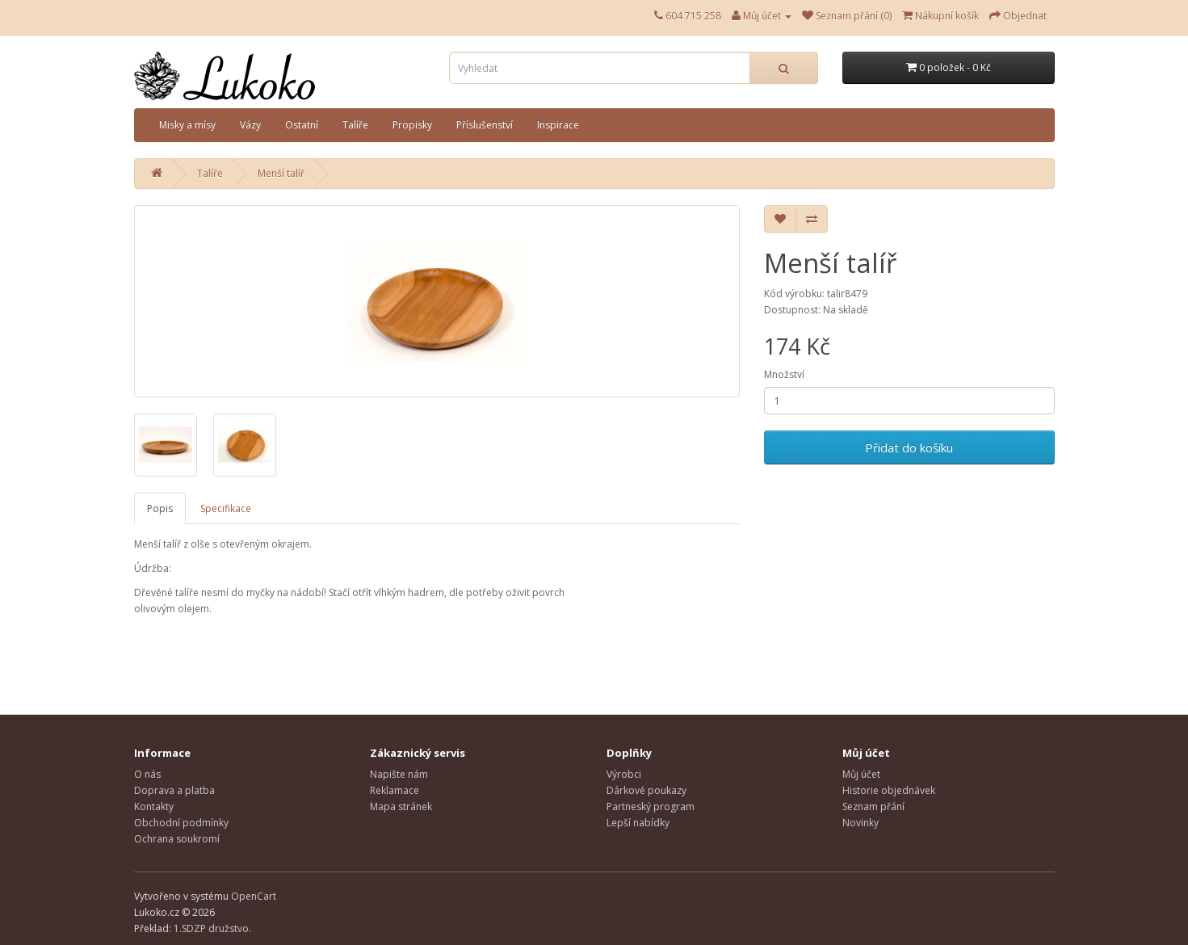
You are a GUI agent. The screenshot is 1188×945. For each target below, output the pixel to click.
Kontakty (154, 806)
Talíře (355, 125)
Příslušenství (484, 125)
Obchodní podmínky (181, 823)
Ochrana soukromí (177, 839)
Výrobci (624, 774)
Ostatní (301, 125)
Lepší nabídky (638, 823)
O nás (147, 774)
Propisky (412, 125)
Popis (160, 508)
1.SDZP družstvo (211, 928)
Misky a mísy (187, 125)
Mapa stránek (401, 806)
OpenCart (253, 896)
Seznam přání (873, 806)
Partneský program (651, 806)
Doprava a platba (174, 790)
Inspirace (558, 125)
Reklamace (394, 790)
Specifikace (225, 508)
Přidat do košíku (909, 447)
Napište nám (399, 774)
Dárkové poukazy (646, 790)
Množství (784, 374)
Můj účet (861, 774)
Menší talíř (281, 173)
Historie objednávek (888, 790)
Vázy (250, 125)
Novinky (860, 823)
